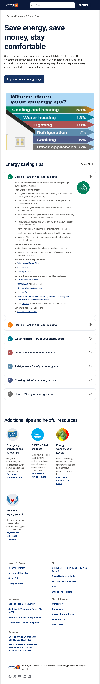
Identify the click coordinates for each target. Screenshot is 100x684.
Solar (54, 586)
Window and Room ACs (28, 263)
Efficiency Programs (62, 592)
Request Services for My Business (25, 617)
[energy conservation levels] (65, 441)
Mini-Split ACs (24, 271)
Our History (57, 604)
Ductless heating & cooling (29, 288)
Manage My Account (17, 563)
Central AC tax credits (27, 311)
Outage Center (15, 583)
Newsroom (57, 625)
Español (83, 5)
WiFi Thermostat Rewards (65, 581)
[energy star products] (40, 439)
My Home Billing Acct (18, 573)
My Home (56, 563)
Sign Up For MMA (16, 568)
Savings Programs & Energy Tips (21, 16)
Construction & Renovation (21, 604)
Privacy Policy (61, 666)
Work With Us (58, 619)
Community (57, 609)
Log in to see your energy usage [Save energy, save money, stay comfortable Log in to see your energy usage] (24, 79)
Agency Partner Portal (63, 614)
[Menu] (94, 5)
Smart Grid (13, 578)
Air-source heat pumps (27, 280)
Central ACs (22, 267)
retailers (25, 303)
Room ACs (22, 292)
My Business (13, 599)
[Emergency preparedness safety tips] (15, 441)
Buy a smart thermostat (28, 296)
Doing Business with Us (63, 576)
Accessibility (73, 666)
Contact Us (13, 632)
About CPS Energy (60, 599)
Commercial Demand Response (23, 622)
